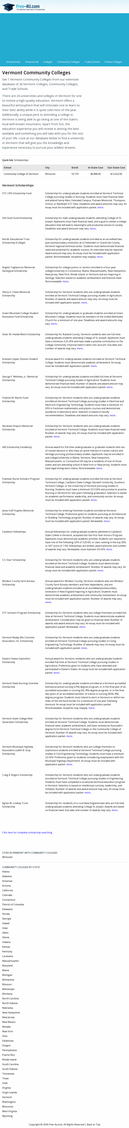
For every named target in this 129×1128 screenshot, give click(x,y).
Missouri (7, 984)
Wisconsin (7, 1106)
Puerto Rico (8, 1054)
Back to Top (93, 1124)
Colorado (7, 895)
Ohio (4, 1036)
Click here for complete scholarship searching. (27, 832)
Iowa (4, 928)
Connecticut (8, 899)
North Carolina (10, 998)
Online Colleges (113, 61)
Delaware (7, 909)
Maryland (7, 965)
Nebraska (7, 1007)
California (7, 890)
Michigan (7, 975)
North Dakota (10, 1003)
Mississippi (8, 989)
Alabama (7, 876)
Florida (6, 913)
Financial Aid (31, 61)
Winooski (7, 857)
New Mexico (9, 1022)
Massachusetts (10, 960)
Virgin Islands (9, 1092)
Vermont (7, 1097)
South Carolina (10, 1064)
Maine (5, 970)
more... (101, 207)
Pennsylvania (9, 1050)
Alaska (5, 871)
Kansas (6, 946)
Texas (5, 1078)
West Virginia (9, 1111)
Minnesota (8, 979)
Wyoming (7, 1116)
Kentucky (7, 951)
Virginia (6, 1087)
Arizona (6, 885)
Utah (5, 1083)
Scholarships (13, 61)
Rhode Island (9, 1059)
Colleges (48, 61)
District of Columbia (13, 904)
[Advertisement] (64, 37)
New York (7, 1031)
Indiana (6, 942)
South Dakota (9, 1069)
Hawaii (6, 923)
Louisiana (7, 956)
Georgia (6, 918)
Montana (7, 993)
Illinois (5, 937)
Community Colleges (68, 61)
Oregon (6, 1045)
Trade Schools (92, 61)
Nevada (6, 1026)
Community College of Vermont (21, 174)
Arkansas (7, 881)
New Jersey (8, 1017)
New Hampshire (11, 1012)
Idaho (5, 932)
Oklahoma (7, 1040)
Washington (9, 1101)
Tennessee (8, 1073)
